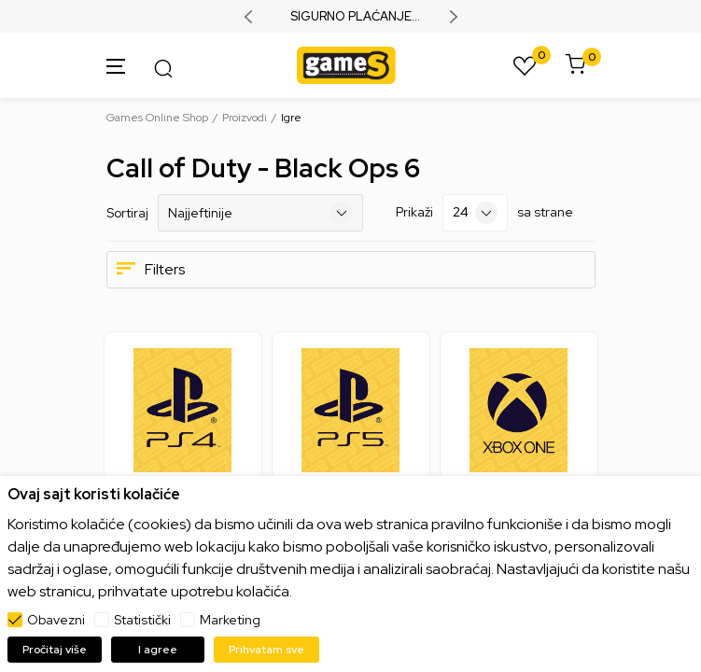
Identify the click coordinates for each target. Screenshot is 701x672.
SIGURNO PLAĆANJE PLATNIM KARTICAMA (350, 16)
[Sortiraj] (260, 212)
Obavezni (56, 619)
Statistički (142, 619)
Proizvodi (244, 117)
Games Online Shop (157, 117)
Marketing (230, 619)
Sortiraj (127, 212)
